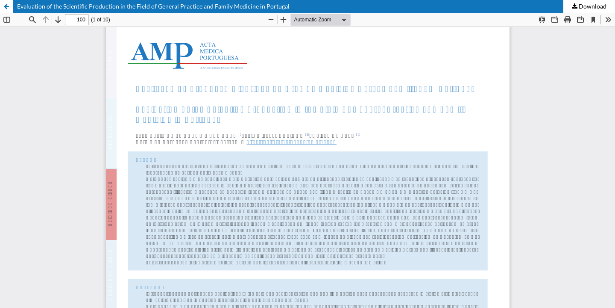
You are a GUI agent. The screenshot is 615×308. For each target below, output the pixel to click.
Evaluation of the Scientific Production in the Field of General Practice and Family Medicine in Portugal (153, 6)
